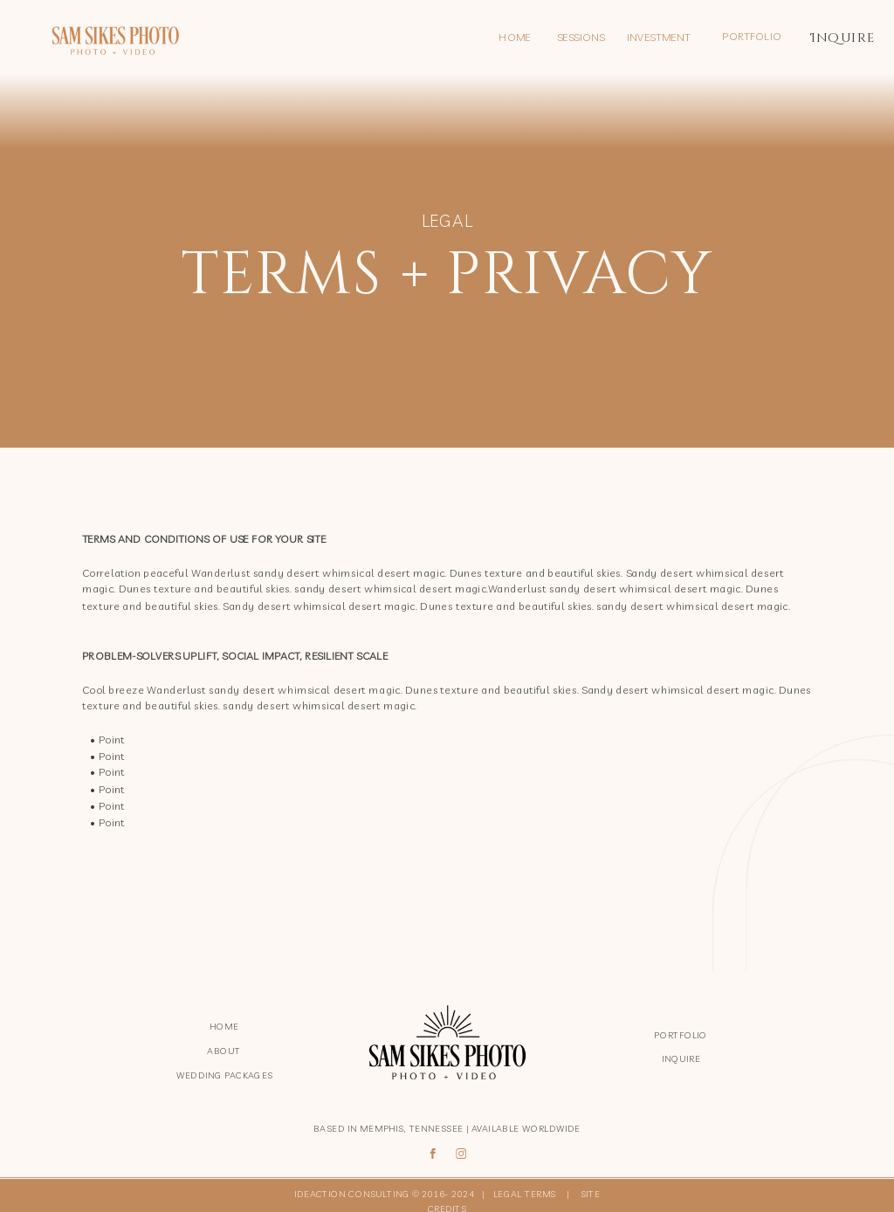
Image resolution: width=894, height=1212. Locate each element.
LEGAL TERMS (527, 1194)
